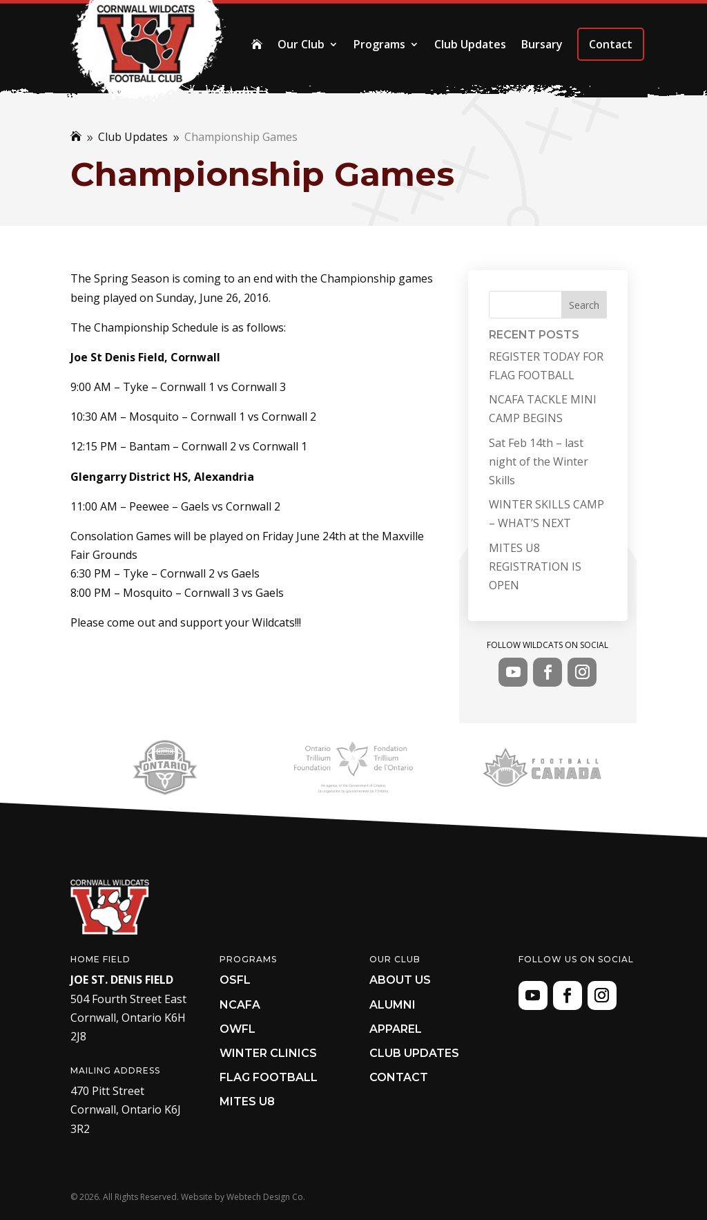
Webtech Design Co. (265, 1197)
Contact (610, 44)
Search (584, 305)
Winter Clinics (268, 1053)
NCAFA (240, 1004)
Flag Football (269, 1077)
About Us (400, 980)
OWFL (237, 1029)
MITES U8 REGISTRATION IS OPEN (535, 566)
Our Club (301, 44)
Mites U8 (247, 1101)
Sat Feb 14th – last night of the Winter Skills (538, 461)
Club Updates (470, 44)
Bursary (542, 44)
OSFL (235, 980)
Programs (379, 44)
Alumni (392, 1004)
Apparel (395, 1029)
